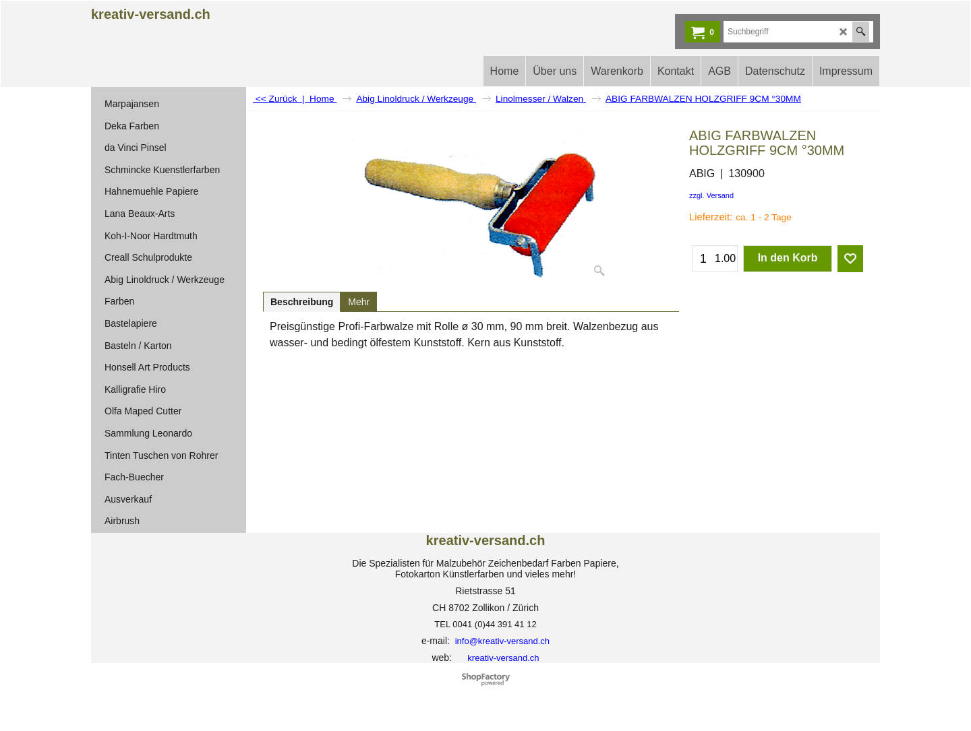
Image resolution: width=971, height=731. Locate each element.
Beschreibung (301, 301)
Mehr (359, 301)
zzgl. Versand (711, 195)
